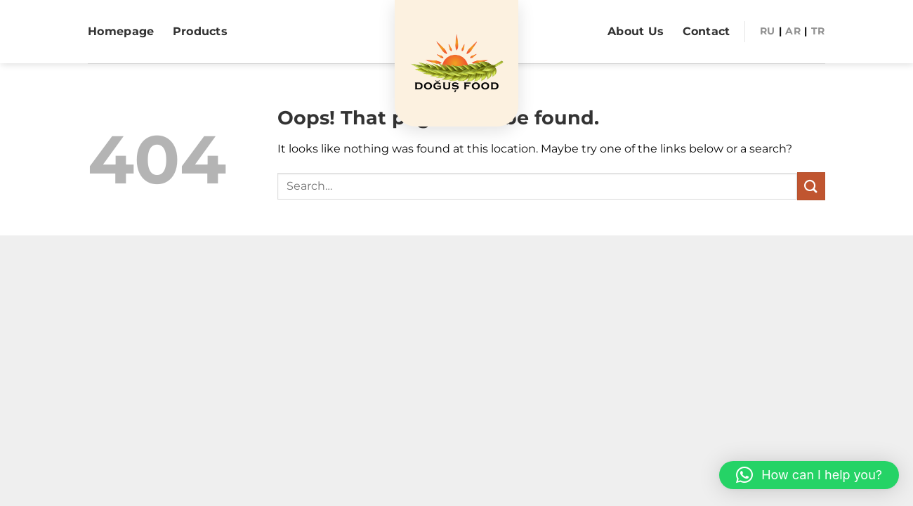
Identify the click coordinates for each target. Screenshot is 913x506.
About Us (635, 31)
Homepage (121, 31)
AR (793, 31)
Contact (706, 31)
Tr (818, 31)
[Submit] (811, 186)
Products (200, 31)
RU (767, 31)
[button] (809, 475)
